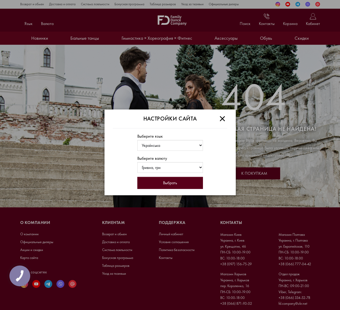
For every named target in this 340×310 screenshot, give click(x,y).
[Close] (222, 119)
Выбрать (170, 183)
